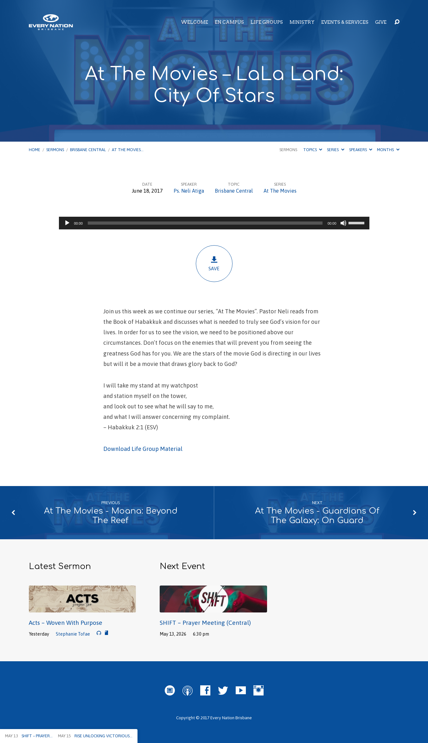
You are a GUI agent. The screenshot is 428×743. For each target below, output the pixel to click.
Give (380, 22)
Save (214, 263)
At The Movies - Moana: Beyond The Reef (110, 515)
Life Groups (267, 22)
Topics (312, 149)
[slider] (205, 223)
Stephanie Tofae (73, 634)
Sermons (55, 149)
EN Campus (229, 22)
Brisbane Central (88, 149)
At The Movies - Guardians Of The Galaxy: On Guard (317, 515)
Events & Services (344, 22)
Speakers (360, 149)
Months (388, 149)
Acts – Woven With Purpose (65, 622)
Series (335, 149)
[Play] (67, 223)
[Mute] (343, 223)
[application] (214, 223)
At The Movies (280, 191)
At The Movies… (128, 149)
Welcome (194, 22)
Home (34, 149)
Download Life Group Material (142, 448)
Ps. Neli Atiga (189, 191)
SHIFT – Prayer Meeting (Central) (205, 622)
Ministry (302, 22)
